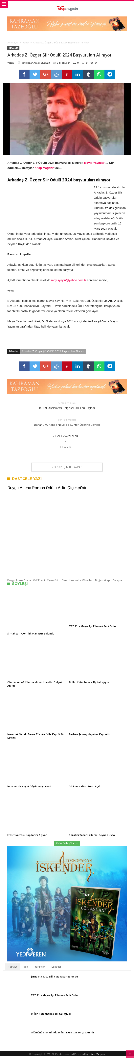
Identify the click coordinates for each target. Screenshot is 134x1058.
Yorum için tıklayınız (67, 469)
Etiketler (56, 968)
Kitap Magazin (44, 170)
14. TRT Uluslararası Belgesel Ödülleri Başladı (67, 407)
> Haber (65, 448)
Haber (25, 42)
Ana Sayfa (12, 42)
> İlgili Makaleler (65, 438)
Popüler (12, 968)
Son (26, 968)
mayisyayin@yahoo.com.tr (68, 282)
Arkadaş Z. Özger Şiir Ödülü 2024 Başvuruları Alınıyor (53, 353)
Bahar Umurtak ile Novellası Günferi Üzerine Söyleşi (67, 424)
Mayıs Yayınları (94, 164)
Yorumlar (39, 968)
